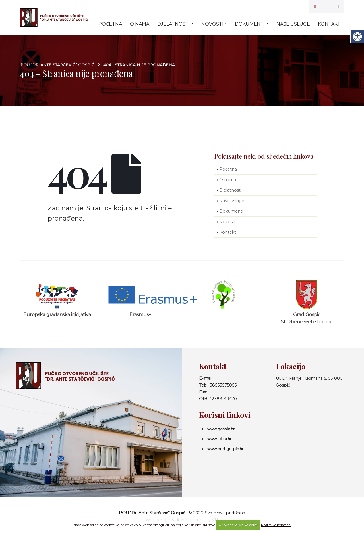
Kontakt (329, 24)
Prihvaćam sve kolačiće (238, 525)
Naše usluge (293, 24)
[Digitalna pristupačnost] (357, 36)
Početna (110, 24)
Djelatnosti (173, 24)
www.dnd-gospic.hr (225, 448)
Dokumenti (250, 24)
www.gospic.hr (221, 429)
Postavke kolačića (276, 525)
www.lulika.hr (219, 439)
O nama (139, 24)
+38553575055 (222, 385)
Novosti (212, 24)
